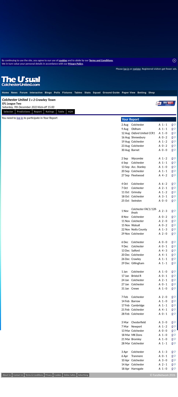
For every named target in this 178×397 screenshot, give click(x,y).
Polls (57, 92)
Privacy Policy (75, 63)
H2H (70, 111)
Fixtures (67, 92)
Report (38, 111)
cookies (63, 60)
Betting (141, 92)
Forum (24, 92)
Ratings (50, 111)
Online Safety (70, 375)
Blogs (48, 92)
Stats (87, 92)
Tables (78, 92)
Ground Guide (111, 92)
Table (61, 111)
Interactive (36, 92)
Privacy (49, 375)
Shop (151, 92)
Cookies (57, 375)
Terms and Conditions (101, 60)
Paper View (128, 92)
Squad (97, 92)
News (14, 92)
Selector (8, 111)
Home (5, 92)
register (137, 68)
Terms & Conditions (34, 375)
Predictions (23, 111)
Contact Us (18, 375)
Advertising (83, 375)
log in (126, 68)
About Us (7, 375)
